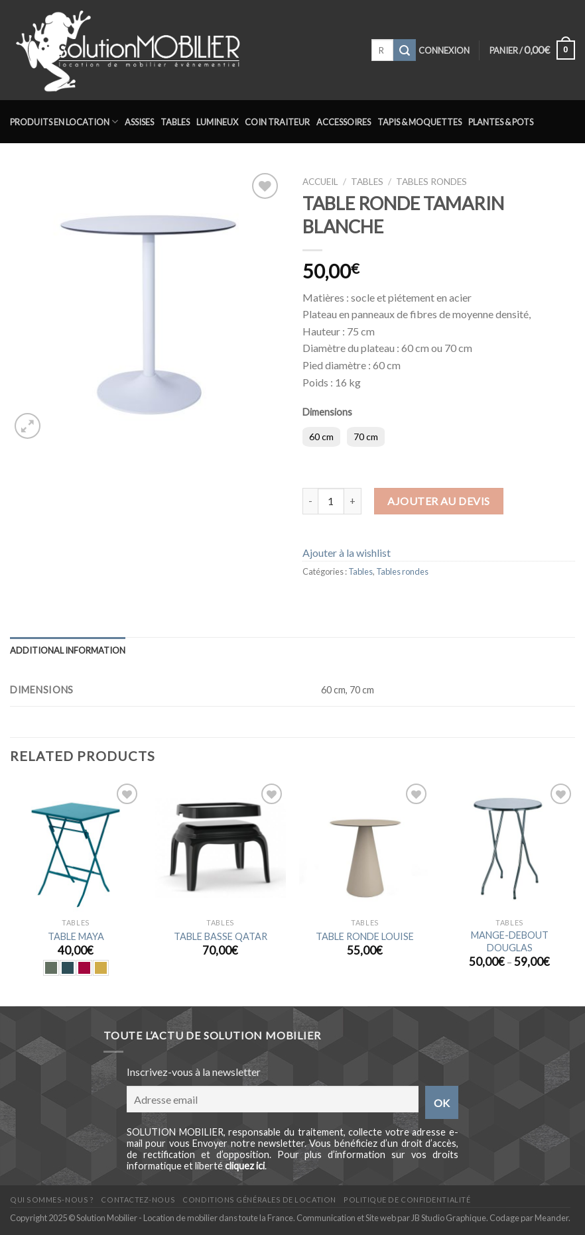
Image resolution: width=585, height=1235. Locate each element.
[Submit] (404, 50)
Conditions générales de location (259, 1199)
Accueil (320, 181)
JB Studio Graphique (448, 1217)
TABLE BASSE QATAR (220, 936)
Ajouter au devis (438, 501)
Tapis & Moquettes (419, 122)
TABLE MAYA (76, 936)
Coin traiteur (277, 122)
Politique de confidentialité (407, 1199)
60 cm (321, 436)
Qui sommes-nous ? (52, 1199)
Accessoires (343, 122)
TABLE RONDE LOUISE (365, 936)
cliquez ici (245, 1165)
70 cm (366, 436)
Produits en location (64, 121)
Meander (551, 1217)
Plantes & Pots (500, 122)
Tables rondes (431, 181)
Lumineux (217, 122)
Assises (139, 122)
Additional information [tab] (67, 650)
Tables (175, 122)
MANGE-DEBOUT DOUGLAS (510, 941)
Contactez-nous (138, 1199)
